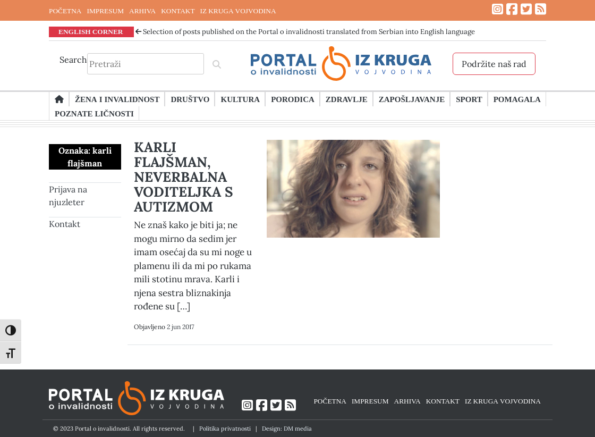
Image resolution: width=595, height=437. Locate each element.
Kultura (240, 99)
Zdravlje (347, 99)
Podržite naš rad (494, 63)
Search (73, 59)
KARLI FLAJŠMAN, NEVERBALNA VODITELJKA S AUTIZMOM (183, 176)
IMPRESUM (105, 10)
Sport (469, 99)
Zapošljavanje (412, 99)
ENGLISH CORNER (90, 31)
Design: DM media (287, 428)
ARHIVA (142, 10)
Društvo (190, 99)
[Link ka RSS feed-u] (540, 9)
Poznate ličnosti (94, 113)
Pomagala (517, 99)
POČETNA (65, 10)
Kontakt (64, 223)
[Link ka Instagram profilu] (497, 9)
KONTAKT (177, 10)
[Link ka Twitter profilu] (526, 9)
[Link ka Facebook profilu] (511, 9)
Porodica (292, 99)
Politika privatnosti (225, 428)
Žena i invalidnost (117, 99)
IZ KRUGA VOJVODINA (238, 10)
